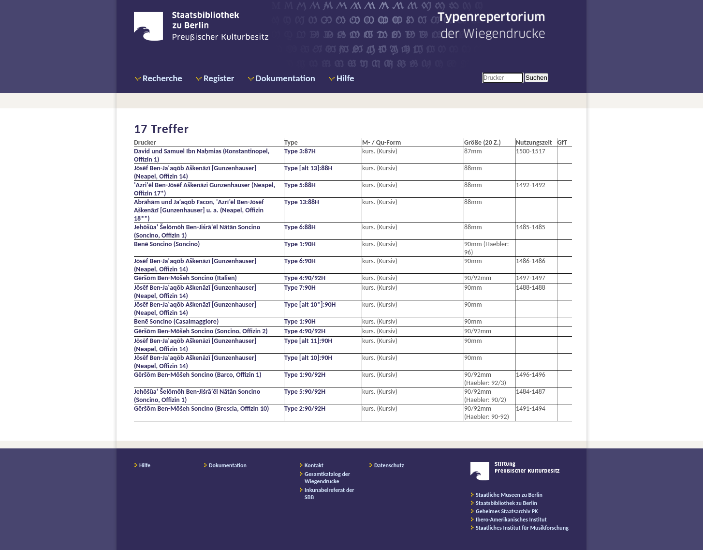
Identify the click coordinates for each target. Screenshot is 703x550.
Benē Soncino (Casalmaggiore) (176, 321)
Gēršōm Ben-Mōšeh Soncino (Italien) (185, 278)
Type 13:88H (301, 202)
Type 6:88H (300, 227)
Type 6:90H (300, 261)
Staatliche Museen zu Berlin (509, 494)
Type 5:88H (300, 185)
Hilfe (345, 78)
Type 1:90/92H (304, 375)
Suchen (536, 77)
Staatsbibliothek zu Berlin (506, 503)
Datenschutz (389, 465)
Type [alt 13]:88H (308, 168)
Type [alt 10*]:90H (310, 304)
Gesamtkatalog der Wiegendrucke (327, 478)
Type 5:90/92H (304, 391)
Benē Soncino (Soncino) (167, 244)
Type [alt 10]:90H (308, 358)
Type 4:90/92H (304, 278)
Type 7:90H (300, 287)
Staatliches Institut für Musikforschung (522, 527)
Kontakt (314, 465)
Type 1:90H (300, 244)
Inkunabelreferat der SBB (329, 494)
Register (219, 78)
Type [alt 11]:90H (308, 341)
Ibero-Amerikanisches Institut (511, 519)
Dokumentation (285, 78)
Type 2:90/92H (304, 408)
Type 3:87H (300, 151)
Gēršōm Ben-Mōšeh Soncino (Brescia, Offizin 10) (201, 408)
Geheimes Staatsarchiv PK (507, 511)
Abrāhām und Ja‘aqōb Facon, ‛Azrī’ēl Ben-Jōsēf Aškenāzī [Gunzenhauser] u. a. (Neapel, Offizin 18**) (199, 210)
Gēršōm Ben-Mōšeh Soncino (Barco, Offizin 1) (198, 375)
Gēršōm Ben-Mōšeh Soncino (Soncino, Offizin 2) (201, 331)
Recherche (162, 78)
